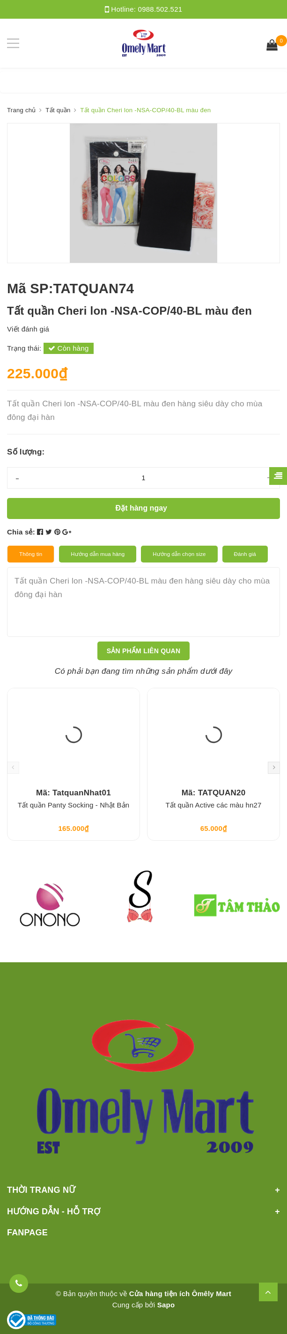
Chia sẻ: (21, 532)
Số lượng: (25, 451)
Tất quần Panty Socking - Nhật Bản (74, 805)
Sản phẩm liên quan (144, 651)
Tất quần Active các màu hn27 (213, 805)
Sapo (166, 1305)
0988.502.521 (160, 9)
